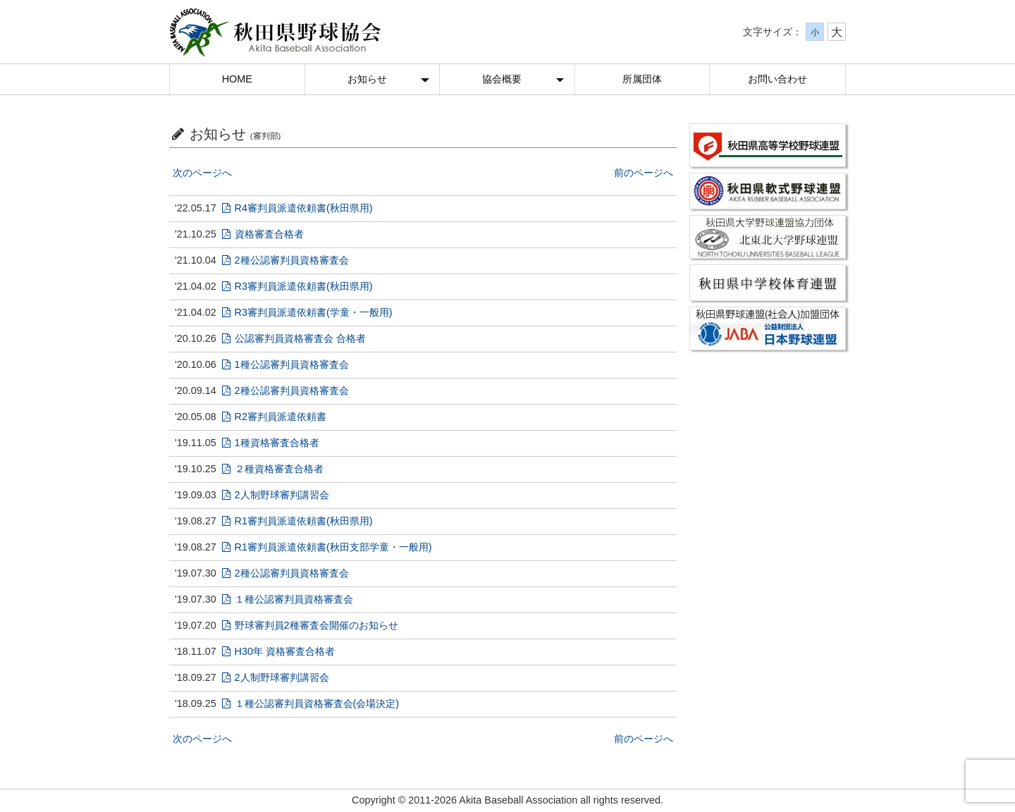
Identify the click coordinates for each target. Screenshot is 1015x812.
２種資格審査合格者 (273, 468)
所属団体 (642, 79)
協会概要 (502, 79)
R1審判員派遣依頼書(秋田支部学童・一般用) (327, 547)
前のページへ (643, 172)
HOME (237, 79)
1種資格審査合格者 (270, 442)
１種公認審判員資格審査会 (287, 599)
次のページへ (202, 172)
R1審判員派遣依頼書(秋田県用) (297, 521)
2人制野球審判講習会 (275, 494)
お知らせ (367, 79)
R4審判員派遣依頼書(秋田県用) (297, 208)
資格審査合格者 (263, 234)
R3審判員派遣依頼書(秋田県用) (297, 286)
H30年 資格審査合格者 (278, 651)
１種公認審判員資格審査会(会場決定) (310, 703)
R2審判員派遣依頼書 (274, 416)
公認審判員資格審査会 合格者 (294, 338)
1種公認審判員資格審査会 (285, 364)
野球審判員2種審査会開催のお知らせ (310, 625)
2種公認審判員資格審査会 (285, 260)
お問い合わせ (777, 79)
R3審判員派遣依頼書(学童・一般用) (307, 312)
